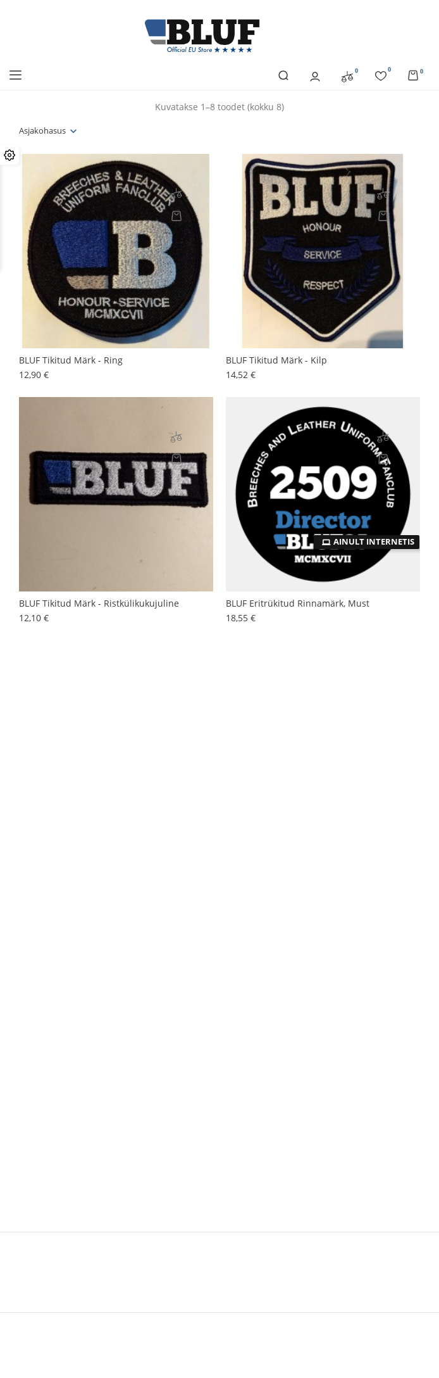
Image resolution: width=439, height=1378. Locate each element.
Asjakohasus (42, 130)
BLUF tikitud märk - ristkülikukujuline (99, 603)
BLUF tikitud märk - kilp (276, 360)
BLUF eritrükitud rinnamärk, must (297, 603)
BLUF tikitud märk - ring (71, 360)
